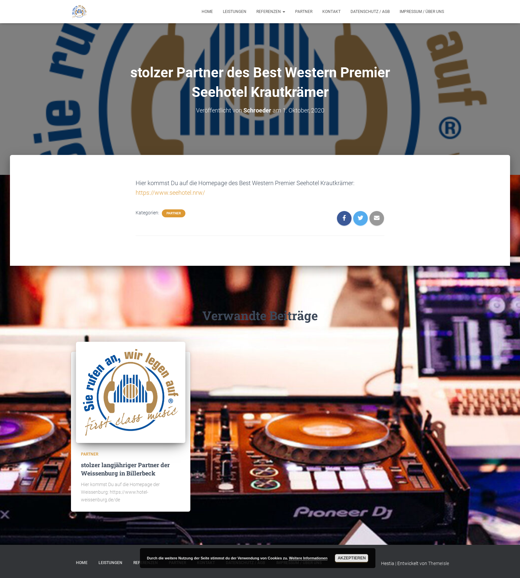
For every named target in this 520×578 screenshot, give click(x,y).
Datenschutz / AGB (370, 11)
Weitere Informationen (308, 558)
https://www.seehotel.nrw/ (170, 192)
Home (207, 11)
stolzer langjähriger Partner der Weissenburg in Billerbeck (125, 469)
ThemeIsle (438, 563)
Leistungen (234, 11)
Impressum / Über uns (422, 11)
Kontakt (331, 11)
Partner (303, 11)
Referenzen (270, 11)
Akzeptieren (352, 558)
